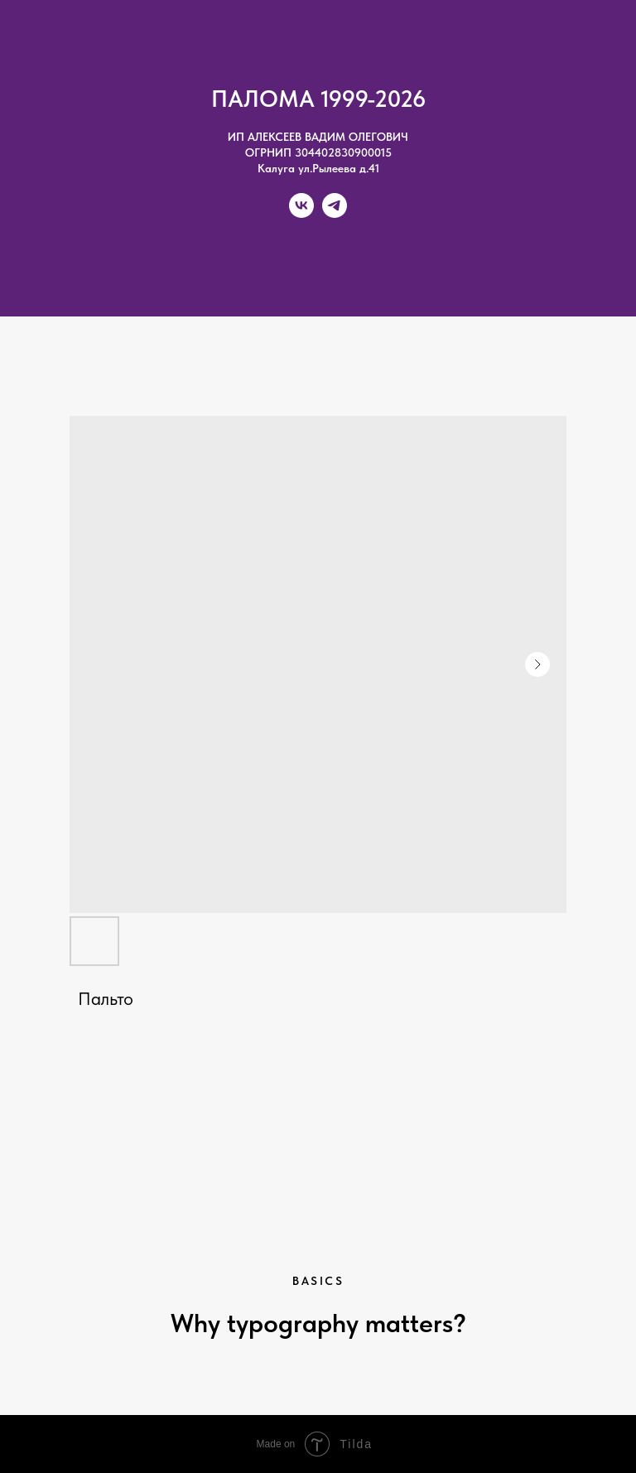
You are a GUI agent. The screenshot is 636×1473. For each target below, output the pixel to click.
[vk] (301, 213)
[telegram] (334, 213)
